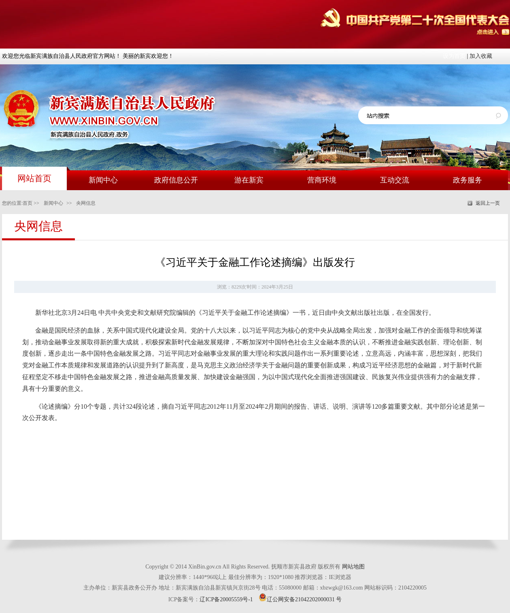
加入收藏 (481, 56)
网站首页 (34, 178)
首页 (27, 203)
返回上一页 (488, 203)
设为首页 (454, 56)
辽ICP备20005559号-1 (226, 599)
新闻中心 (53, 203)
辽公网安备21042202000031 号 (300, 599)
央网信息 (86, 203)
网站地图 (353, 567)
